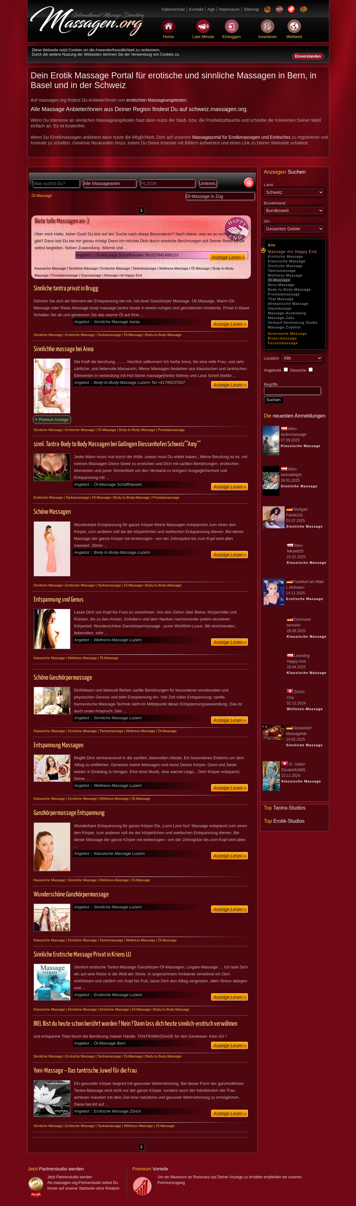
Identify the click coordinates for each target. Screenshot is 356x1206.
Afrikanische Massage (288, 304)
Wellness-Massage (285, 275)
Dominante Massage (287, 333)
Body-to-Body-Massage (289, 289)
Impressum (229, 9)
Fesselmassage (283, 343)
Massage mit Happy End (292, 252)
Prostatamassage (284, 294)
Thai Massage (281, 299)
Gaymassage (280, 308)
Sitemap (251, 9)
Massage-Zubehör (284, 327)
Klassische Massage (287, 261)
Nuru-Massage (281, 285)
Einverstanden (308, 56)
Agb (211, 9)
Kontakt (196, 9)
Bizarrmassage (282, 338)
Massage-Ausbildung (287, 313)
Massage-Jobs (281, 318)
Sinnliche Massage (285, 266)
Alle (272, 245)
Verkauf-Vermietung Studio (293, 322)
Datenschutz (173, 9)
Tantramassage (282, 270)
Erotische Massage (285, 256)
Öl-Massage (279, 280)
